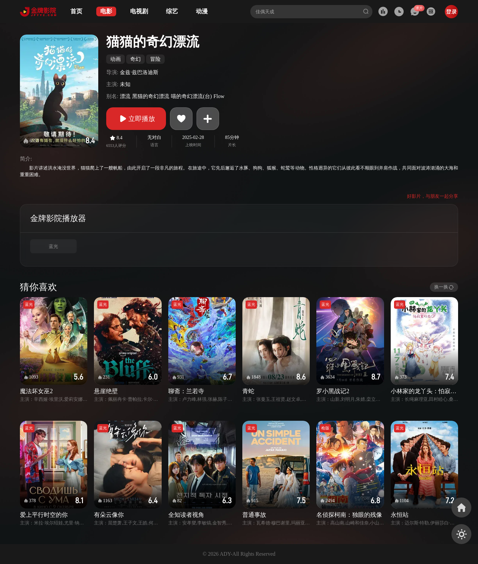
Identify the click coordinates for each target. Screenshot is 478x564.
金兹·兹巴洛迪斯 (139, 72)
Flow (218, 96)
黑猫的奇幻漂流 (150, 96)
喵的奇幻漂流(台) (191, 96)
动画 (115, 59)
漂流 (125, 96)
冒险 (155, 59)
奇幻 (135, 59)
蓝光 (53, 246)
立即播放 (136, 118)
